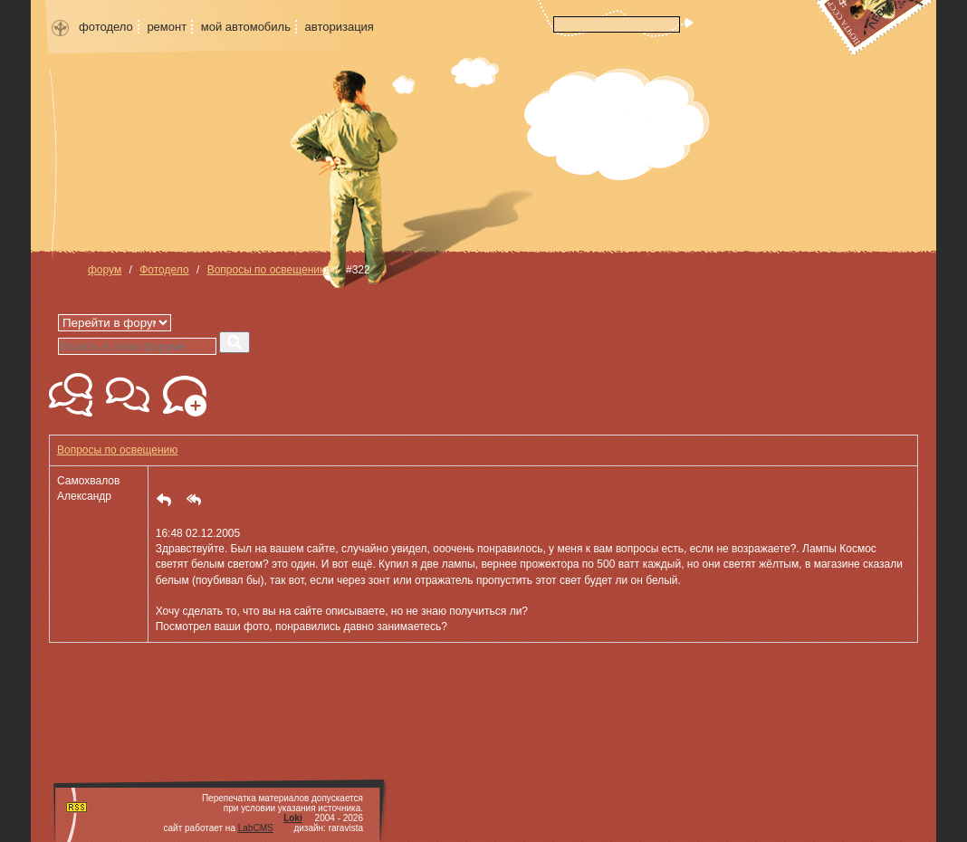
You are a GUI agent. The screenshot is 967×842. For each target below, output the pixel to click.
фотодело (106, 26)
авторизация (339, 26)
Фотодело (163, 269)
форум (104, 269)
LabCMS (255, 828)
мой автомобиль (246, 26)
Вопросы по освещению (267, 269)
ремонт (167, 26)
